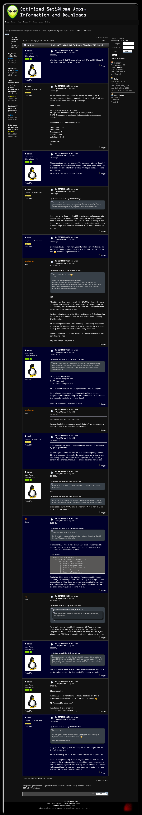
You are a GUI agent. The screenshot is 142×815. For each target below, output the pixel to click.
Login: (117, 44)
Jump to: (93, 793)
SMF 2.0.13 (50, 803)
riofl (29, 86)
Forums (15, 40)
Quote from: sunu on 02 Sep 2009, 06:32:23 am (66, 270)
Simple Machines (69, 803)
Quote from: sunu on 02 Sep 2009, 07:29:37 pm (66, 199)
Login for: (116, 51)
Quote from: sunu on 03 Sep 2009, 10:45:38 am (66, 605)
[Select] (57, 554)
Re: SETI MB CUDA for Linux (66, 50)
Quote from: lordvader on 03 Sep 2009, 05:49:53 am (67, 528)
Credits (78, 803)
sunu (29, 50)
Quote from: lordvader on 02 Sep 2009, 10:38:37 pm (67, 359)
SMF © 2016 (59, 803)
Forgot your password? (118, 58)
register (125, 40)
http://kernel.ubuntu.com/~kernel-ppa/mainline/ (70, 393)
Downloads (15, 46)
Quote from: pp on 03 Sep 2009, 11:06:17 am (65, 653)
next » (106, 37)
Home (14, 38)
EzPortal (75, 801)
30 (41, 41)
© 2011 (72, 805)
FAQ (14, 42)
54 (45, 41)
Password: (116, 48)
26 (32, 41)
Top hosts (86, 696)
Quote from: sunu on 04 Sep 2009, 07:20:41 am (66, 727)
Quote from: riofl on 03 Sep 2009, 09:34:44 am (66, 481)
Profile (14, 48)
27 (34, 41)
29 (39, 41)
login (118, 40)
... (30, 41)
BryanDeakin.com (64, 805)
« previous (100, 37)
